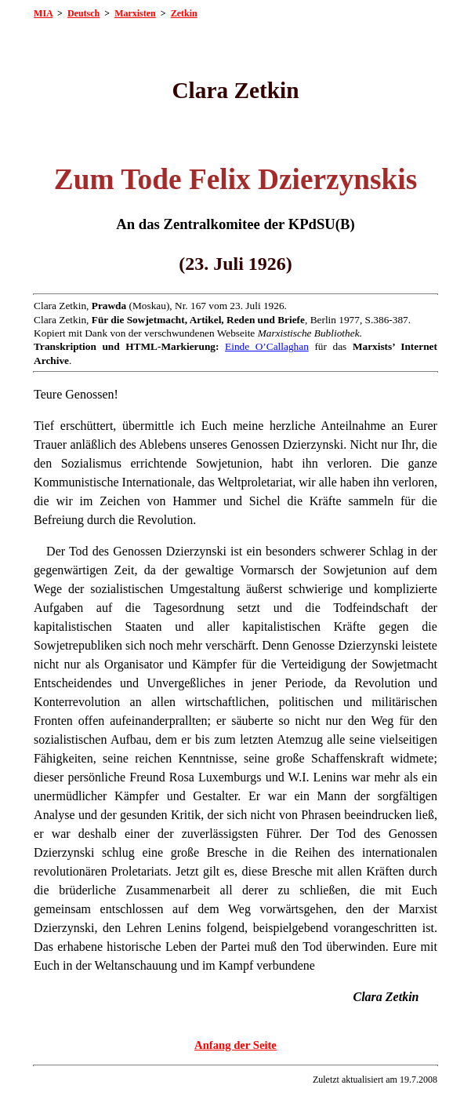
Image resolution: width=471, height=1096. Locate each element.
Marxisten (135, 13)
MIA (43, 13)
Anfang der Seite (235, 1045)
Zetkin (184, 13)
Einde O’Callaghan (267, 346)
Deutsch (83, 13)
